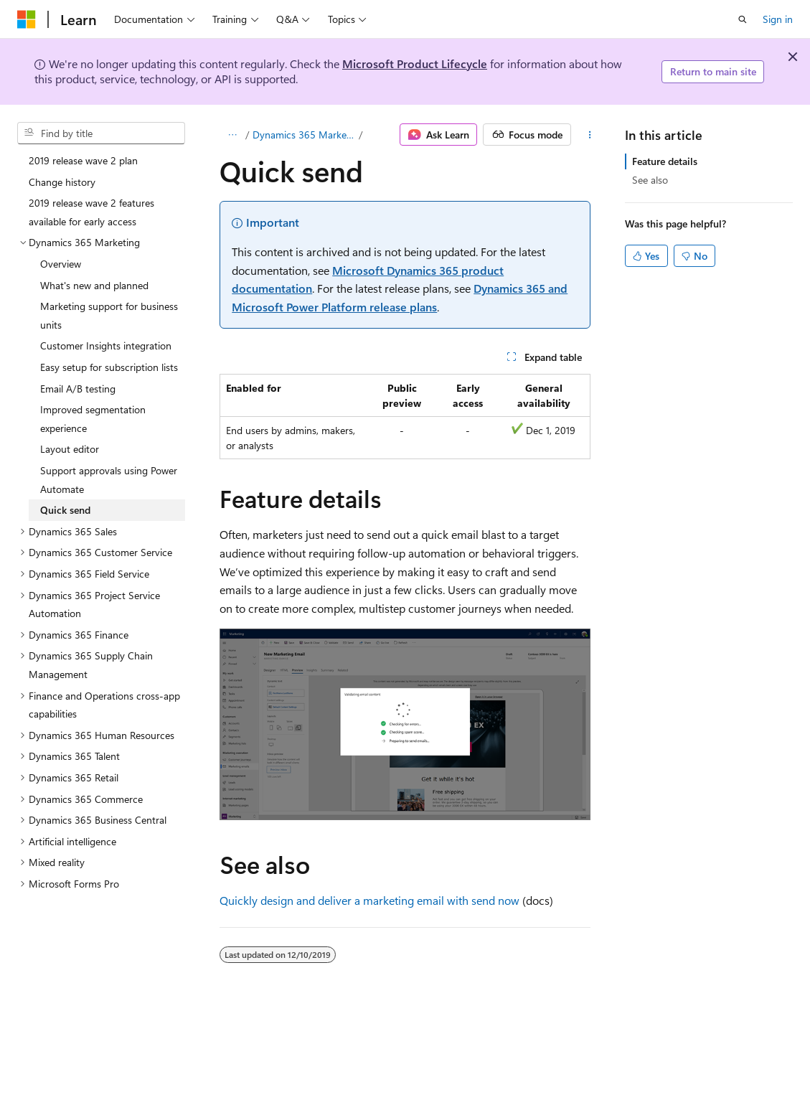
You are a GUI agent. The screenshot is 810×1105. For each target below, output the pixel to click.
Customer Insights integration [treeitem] (105, 345)
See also (650, 180)
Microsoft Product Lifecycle (414, 63)
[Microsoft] (26, 19)
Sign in (778, 19)
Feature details (664, 161)
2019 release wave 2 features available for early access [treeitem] (91, 212)
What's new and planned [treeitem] (94, 285)
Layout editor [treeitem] (69, 449)
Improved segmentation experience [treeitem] (93, 419)
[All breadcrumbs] (232, 134)
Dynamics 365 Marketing (305, 134)
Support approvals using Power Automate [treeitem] (108, 480)
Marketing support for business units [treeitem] (109, 315)
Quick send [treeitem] (65, 510)
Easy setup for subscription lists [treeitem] (109, 367)
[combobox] (101, 133)
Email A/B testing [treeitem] (78, 388)
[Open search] (742, 19)
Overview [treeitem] (60, 264)
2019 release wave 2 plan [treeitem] (83, 160)
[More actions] (589, 134)
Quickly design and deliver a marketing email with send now (369, 900)
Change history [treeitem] (62, 182)
